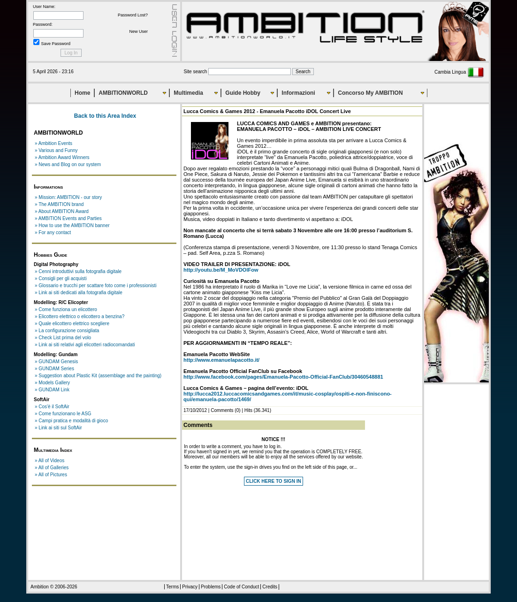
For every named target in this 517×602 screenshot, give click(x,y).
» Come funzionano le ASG (63, 413)
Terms (172, 586)
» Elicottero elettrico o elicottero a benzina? (79, 316)
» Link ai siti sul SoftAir (58, 427)
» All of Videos (49, 460)
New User (138, 31)
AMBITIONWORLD (123, 93)
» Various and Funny (56, 150)
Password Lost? (133, 15)
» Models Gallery (52, 382)
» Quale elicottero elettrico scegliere (72, 323)
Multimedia (188, 93)
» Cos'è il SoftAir (52, 406)
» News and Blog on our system (68, 164)
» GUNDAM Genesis (56, 361)
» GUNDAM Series (54, 368)
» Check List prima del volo (63, 337)
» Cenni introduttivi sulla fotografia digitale (78, 271)
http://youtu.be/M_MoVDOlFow (220, 270)
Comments (222, 410)
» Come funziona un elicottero (66, 309)
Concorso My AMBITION (370, 93)
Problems (210, 586)
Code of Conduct (241, 586)
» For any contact (53, 232)
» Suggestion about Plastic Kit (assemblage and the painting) (98, 375)
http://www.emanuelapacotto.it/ (221, 360)
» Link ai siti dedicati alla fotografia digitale (78, 292)
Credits (269, 586)
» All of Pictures (51, 474)
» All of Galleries (51, 467)
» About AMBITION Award (62, 211)
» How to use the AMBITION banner (72, 225)
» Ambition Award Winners (62, 157)
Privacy (190, 586)
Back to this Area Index (105, 116)
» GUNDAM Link (52, 389)
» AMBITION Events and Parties (68, 218)
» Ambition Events (53, 143)
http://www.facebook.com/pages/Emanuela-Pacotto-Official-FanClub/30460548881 (283, 377)
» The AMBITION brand (59, 204)
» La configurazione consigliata (67, 330)
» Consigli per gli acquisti (61, 278)
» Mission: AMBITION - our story (68, 197)
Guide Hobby (242, 93)
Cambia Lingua (459, 72)
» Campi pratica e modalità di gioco (71, 420)
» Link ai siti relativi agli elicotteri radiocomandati (85, 344)
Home (82, 93)
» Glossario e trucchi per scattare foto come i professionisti (96, 285)
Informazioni (298, 93)
